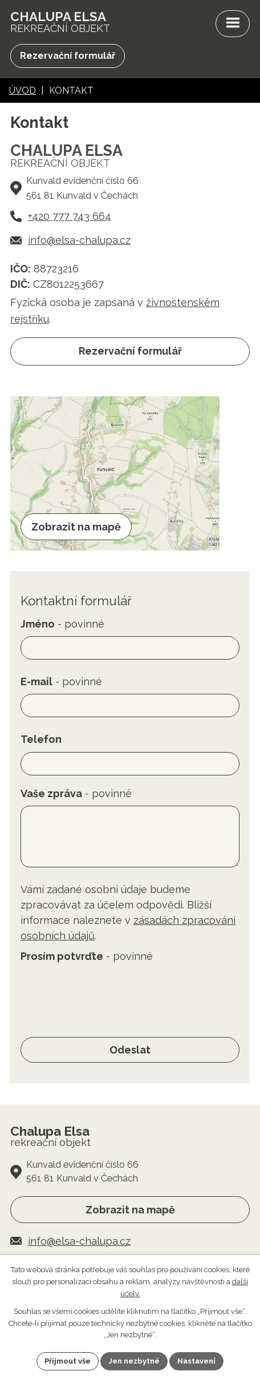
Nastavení (196, 1361)
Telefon (41, 739)
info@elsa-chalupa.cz (79, 240)
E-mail (61, 682)
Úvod (22, 90)
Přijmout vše (67, 1361)
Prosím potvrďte (87, 956)
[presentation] (107, 990)
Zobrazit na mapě (130, 1210)
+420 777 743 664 (69, 216)
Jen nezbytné (134, 1361)
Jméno (62, 624)
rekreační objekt (60, 22)
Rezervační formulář (67, 55)
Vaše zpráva (76, 793)
